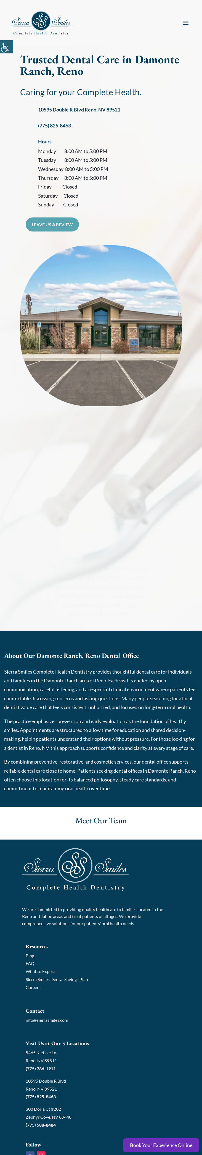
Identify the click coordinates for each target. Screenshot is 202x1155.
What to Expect (40, 971)
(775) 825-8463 (54, 125)
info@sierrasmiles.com (47, 1020)
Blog (30, 955)
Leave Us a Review (52, 224)
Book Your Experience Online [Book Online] (161, 1145)
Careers (33, 987)
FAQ (30, 963)
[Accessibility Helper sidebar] (6, 46)
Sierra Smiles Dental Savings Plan (57, 979)
